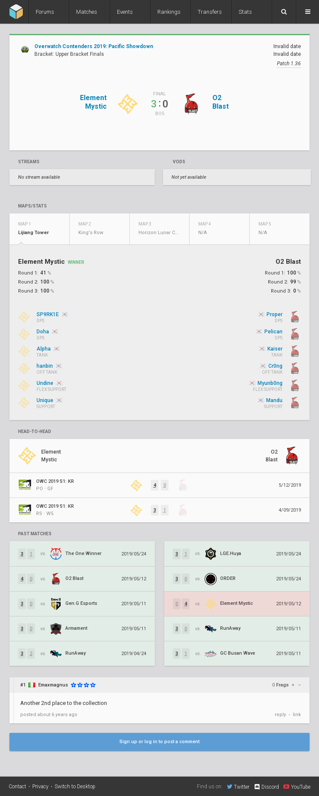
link (297, 714)
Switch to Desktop (75, 786)
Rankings (169, 12)
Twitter (238, 787)
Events (125, 12)
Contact (17, 786)
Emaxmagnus (53, 685)
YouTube (296, 787)
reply (280, 714)
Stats (245, 12)
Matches (86, 12)
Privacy (40, 786)
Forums (45, 12)
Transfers (210, 12)
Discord (266, 787)
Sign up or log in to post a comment (159, 741)
